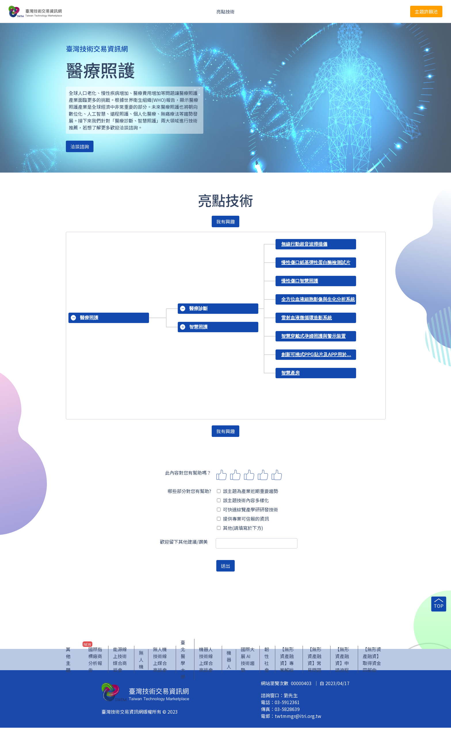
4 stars (263, 475)
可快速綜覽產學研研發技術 (247, 509)
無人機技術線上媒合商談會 (160, 662)
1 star (221, 475)
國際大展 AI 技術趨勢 (248, 662)
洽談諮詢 (79, 146)
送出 (225, 565)
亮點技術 (225, 11)
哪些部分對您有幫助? (189, 491)
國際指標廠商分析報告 (95, 662)
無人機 (141, 661)
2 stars (235, 475)
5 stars (276, 475)
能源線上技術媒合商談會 (120, 662)
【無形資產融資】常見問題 (314, 662)
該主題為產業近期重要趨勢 (247, 491)
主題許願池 (426, 11)
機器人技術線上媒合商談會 (206, 662)
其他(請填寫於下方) (240, 527)
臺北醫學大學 (183, 662)
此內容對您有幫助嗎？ (188, 472)
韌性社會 (266, 662)
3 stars (249, 475)
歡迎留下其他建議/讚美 (184, 541)
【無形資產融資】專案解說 (287, 662)
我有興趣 (225, 221)
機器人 (229, 661)
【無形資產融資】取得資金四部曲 (372, 662)
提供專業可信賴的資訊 (243, 518)
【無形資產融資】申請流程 (342, 662)
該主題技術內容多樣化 (243, 500)
